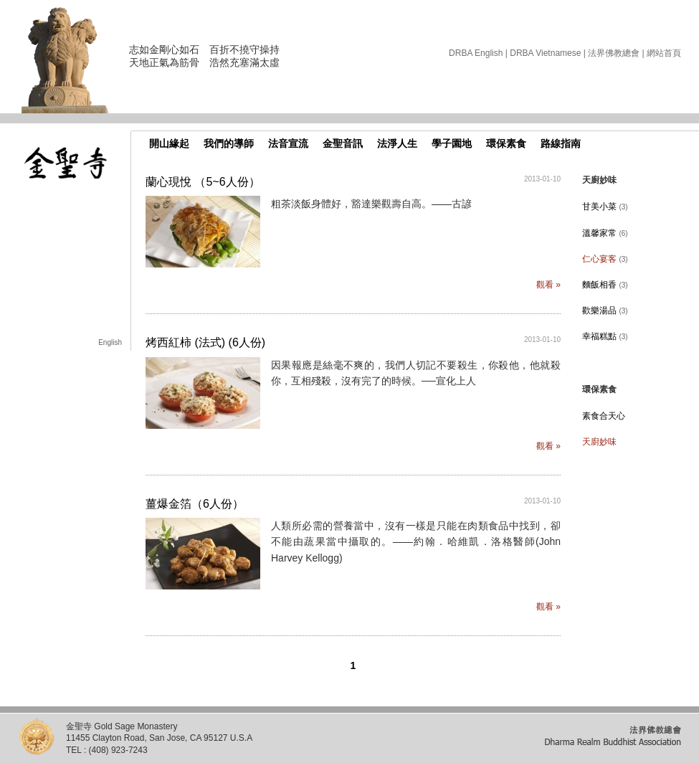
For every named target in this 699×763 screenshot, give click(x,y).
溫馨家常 (605, 233)
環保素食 (506, 143)
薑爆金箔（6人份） (195, 504)
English (110, 342)
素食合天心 (603, 416)
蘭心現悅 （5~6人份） (203, 182)
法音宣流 (288, 143)
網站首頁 (664, 53)
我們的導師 (229, 143)
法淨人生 (397, 143)
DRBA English (476, 53)
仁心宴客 (605, 259)
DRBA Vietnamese (545, 53)
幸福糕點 (605, 336)
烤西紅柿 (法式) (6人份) (205, 342)
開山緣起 (169, 143)
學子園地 (452, 143)
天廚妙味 (599, 442)
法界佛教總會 (613, 53)
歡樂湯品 (605, 310)
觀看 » (548, 285)
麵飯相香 (605, 285)
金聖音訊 (343, 143)
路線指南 (561, 143)
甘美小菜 (605, 207)
